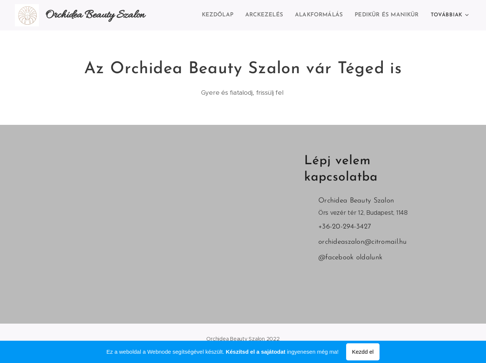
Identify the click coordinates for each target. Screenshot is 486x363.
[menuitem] (223, 15)
